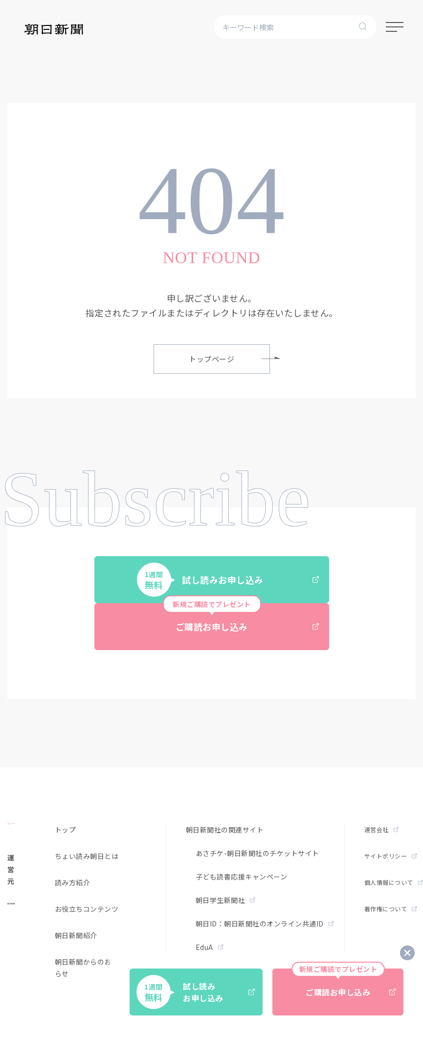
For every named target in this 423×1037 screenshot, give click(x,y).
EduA (209, 947)
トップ (65, 829)
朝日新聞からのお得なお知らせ (97, 967)
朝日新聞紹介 (76, 935)
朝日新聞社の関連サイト (225, 829)
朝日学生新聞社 (225, 900)
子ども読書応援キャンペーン (242, 876)
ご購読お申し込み (241, 618)
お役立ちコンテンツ (87, 909)
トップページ (229, 359)
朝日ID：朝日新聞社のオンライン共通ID (265, 923)
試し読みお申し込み (228, 580)
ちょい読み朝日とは (87, 856)
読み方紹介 (72, 882)
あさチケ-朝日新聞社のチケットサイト (257, 853)
